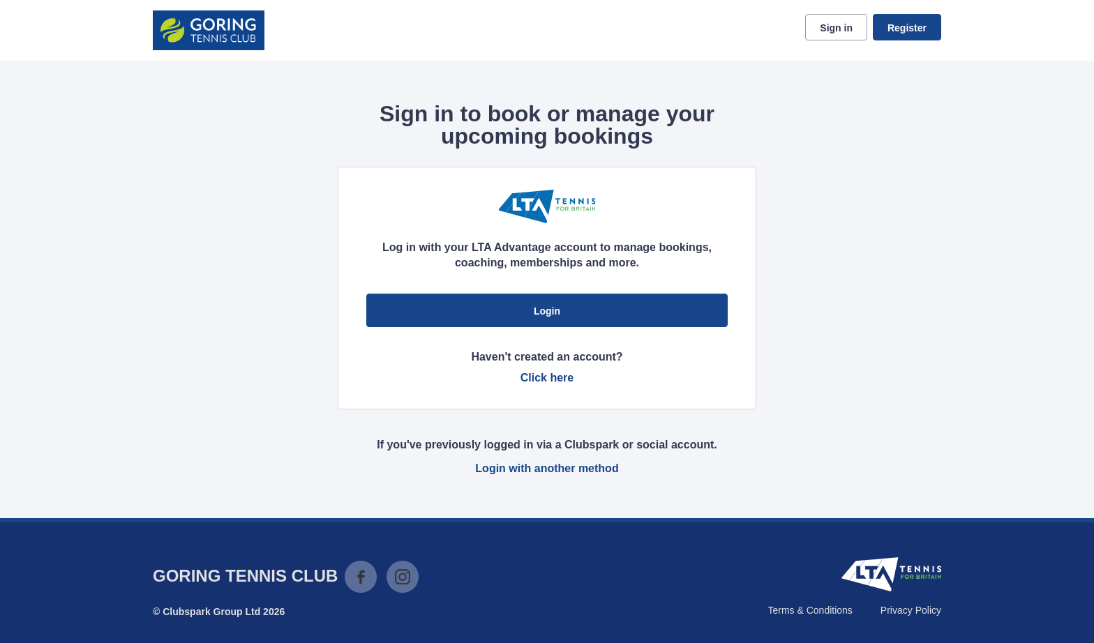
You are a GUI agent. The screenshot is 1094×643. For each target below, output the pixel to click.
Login (547, 311)
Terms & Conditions (809, 610)
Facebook (361, 577)
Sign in (836, 27)
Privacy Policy (911, 610)
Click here (547, 378)
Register (907, 27)
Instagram (403, 577)
